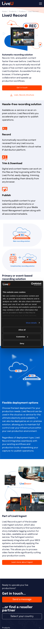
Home (4, 11)
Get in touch (22, 88)
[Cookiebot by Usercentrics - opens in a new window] (31, 284)
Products (12, 11)
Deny (22, 343)
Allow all (22, 330)
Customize (22, 337)
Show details (31, 323)
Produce (22, 11)
